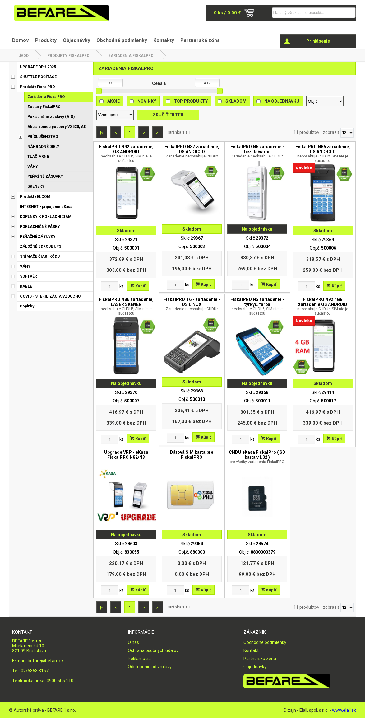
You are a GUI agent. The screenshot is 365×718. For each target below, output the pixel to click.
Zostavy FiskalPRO (44, 107)
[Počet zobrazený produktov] (347, 133)
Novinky (146, 101)
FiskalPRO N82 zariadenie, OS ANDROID (192, 151)
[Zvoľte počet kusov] (109, 286)
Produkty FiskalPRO (68, 56)
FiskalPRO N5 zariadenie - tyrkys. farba (257, 306)
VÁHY (32, 166)
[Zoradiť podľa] (325, 101)
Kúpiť (138, 286)
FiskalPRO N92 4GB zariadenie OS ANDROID (323, 306)
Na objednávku (281, 101)
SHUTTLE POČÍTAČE (38, 77)
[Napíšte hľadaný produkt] (302, 12)
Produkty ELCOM (35, 197)
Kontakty (163, 40)
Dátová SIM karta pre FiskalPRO (191, 455)
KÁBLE (26, 286)
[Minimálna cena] (110, 82)
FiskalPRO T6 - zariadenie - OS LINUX (192, 304)
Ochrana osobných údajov (153, 650)
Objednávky (76, 40)
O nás (133, 642)
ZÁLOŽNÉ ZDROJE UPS (40, 246)
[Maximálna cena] (207, 82)
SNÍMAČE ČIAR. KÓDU (40, 256)
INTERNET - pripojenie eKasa (46, 206)
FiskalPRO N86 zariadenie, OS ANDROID (323, 153)
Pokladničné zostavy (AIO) (51, 117)
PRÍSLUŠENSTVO (42, 136)
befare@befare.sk (46, 660)
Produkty (46, 40)
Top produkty (191, 101)
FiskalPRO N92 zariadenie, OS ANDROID (126, 153)
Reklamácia (139, 658)
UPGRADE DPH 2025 (38, 67)
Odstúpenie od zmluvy (150, 666)
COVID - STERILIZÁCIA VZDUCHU (50, 296)
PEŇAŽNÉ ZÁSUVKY (45, 176)
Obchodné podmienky (121, 40)
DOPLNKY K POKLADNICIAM (46, 216)
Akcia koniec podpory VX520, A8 (56, 126)
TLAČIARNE (38, 156)
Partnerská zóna (200, 40)
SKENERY (35, 186)
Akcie (113, 101)
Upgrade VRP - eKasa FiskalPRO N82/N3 (126, 455)
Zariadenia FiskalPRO (131, 56)
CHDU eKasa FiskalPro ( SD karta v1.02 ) (257, 457)
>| (157, 132)
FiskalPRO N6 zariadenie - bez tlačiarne (257, 151)
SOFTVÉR (28, 276)
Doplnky (27, 306)
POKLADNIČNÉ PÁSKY (40, 226)
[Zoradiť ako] (115, 115)
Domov (20, 40)
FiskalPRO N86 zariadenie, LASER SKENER (126, 306)
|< (102, 132)
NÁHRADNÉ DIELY (43, 146)
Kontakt (251, 650)
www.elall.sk (344, 710)
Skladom (236, 101)
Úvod (23, 56)
